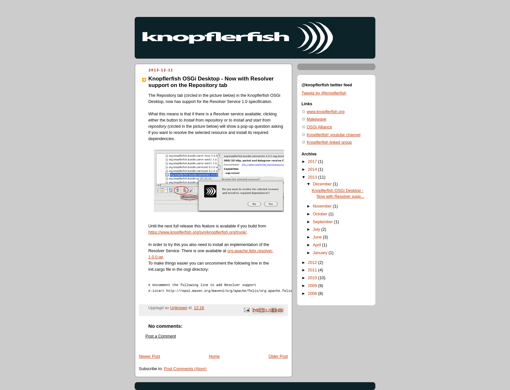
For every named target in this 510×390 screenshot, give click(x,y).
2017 (313, 161)
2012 (313, 262)
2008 (313, 293)
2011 (313, 270)
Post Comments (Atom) (185, 369)
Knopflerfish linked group (329, 142)
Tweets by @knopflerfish (324, 93)
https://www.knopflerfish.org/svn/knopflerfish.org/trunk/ (197, 232)
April (317, 245)
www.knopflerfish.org (325, 111)
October (321, 214)
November (323, 206)
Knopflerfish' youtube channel (333, 135)
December (323, 184)
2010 (313, 278)
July (317, 229)
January (321, 253)
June (318, 237)
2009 (313, 285)
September (323, 222)
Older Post (278, 356)
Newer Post (149, 356)
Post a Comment (160, 336)
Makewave (316, 119)
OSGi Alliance (319, 127)
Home (214, 356)
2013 (313, 177)
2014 (313, 169)
